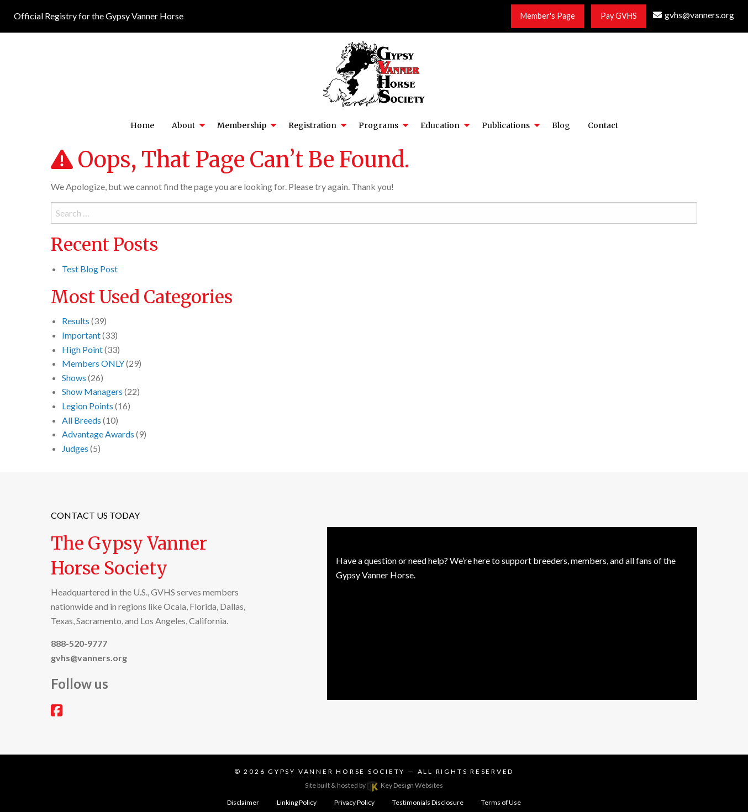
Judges (75, 448)
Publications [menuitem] (506, 125)
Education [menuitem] (440, 125)
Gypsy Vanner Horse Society (338, 771)
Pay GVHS (618, 15)
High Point (82, 349)
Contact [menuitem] (603, 125)
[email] (693, 14)
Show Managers (92, 391)
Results (75, 320)
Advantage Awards (98, 434)
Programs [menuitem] (378, 125)
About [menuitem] (183, 125)
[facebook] (56, 711)
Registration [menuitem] (312, 125)
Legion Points (87, 405)
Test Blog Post (90, 268)
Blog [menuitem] (561, 125)
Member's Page (547, 15)
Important (81, 335)
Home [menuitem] (142, 125)
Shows (74, 377)
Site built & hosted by (374, 785)
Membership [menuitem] (241, 125)
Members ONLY (93, 363)
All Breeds (81, 420)
